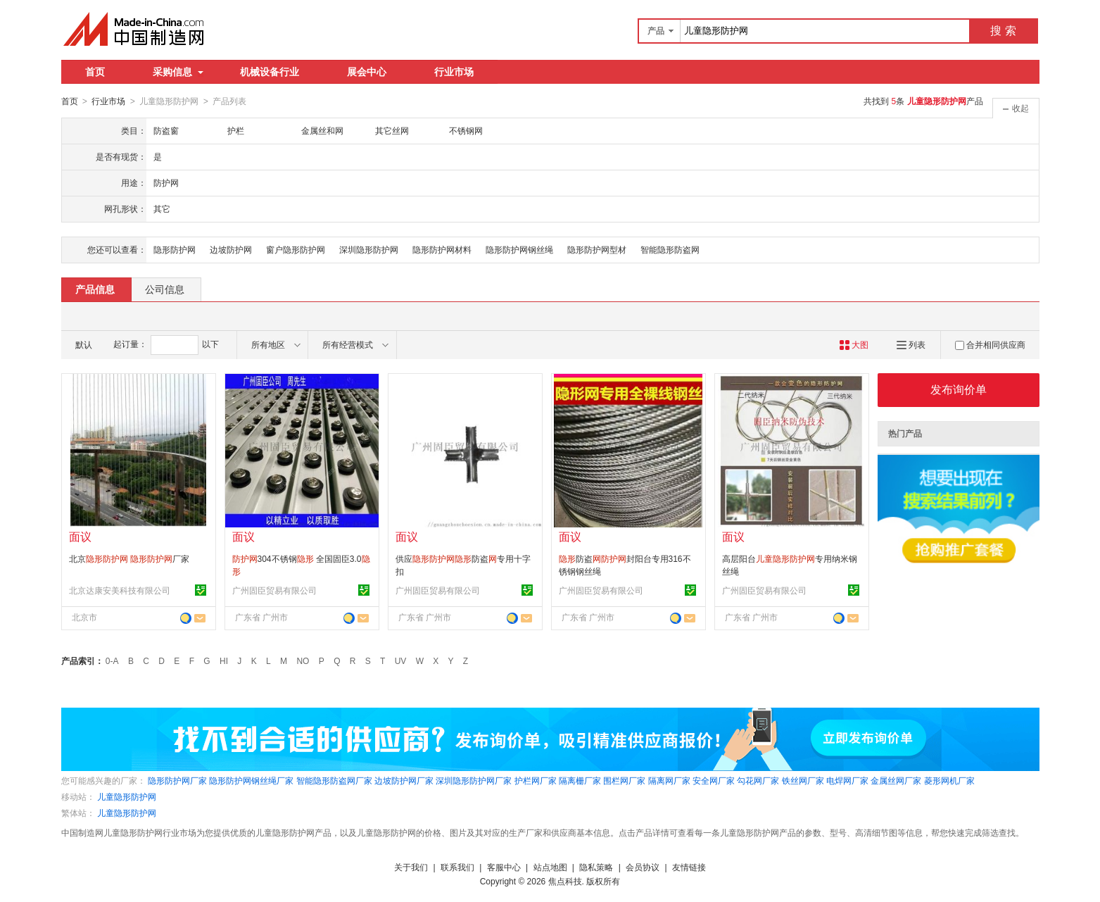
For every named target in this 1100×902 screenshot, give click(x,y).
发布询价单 (958, 389)
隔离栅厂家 (580, 780)
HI (224, 660)
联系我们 (457, 867)
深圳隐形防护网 (368, 249)
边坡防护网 (231, 249)
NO (302, 660)
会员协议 (642, 867)
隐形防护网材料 (442, 249)
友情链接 (689, 867)
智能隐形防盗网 (670, 249)
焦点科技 (565, 881)
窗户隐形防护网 (295, 249)
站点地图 (550, 867)
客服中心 (504, 867)
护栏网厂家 (535, 780)
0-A (112, 660)
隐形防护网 (174, 249)
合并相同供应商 (990, 344)
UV (401, 660)
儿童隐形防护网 (126, 796)
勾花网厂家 (758, 780)
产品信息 (95, 288)
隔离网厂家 (669, 780)
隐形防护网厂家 (177, 780)
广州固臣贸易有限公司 (274, 590)
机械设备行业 (269, 71)
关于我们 (411, 867)
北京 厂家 (129, 558)
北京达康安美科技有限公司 (119, 590)
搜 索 (1003, 31)
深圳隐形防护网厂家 (474, 780)
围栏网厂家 (624, 780)
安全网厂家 (714, 780)
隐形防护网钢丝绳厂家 (251, 780)
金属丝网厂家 (896, 780)
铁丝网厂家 (803, 780)
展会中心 (366, 71)
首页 (95, 71)
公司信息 (164, 288)
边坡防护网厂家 (404, 780)
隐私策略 (596, 867)
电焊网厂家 (847, 780)
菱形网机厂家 (949, 780)
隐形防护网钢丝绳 (519, 249)
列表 (911, 344)
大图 (854, 344)
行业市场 (454, 71)
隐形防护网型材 (596, 249)
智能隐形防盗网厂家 (334, 780)
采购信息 (178, 71)
